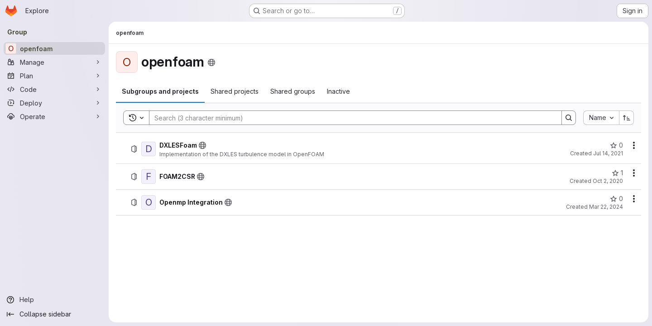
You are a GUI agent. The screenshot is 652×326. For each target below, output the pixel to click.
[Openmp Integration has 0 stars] (616, 198)
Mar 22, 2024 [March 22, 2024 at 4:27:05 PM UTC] (606, 206)
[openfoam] (54, 48)
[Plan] (54, 75)
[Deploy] (54, 102)
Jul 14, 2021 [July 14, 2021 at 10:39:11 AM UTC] (608, 153)
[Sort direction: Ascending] (626, 117)
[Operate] (54, 116)
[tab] (160, 91)
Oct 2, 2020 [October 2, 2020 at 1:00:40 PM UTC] (608, 180)
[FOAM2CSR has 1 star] (617, 173)
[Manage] (54, 62)
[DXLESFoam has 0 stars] (616, 145)
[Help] (54, 299)
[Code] (54, 89)
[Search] (350, 117)
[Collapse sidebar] (54, 314)
